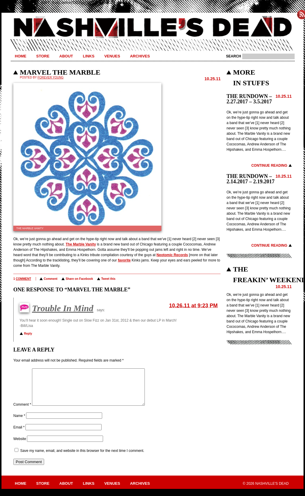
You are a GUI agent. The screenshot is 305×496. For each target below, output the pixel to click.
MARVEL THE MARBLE (60, 72)
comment (23, 278)
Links (88, 56)
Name (19, 423)
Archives (140, 56)
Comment (50, 278)
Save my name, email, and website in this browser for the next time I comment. (82, 458)
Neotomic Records (172, 255)
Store (42, 56)
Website (19, 446)
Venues (112, 56)
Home (20, 56)
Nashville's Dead (152, 27)
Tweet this (108, 278)
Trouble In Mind (62, 308)
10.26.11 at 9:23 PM (193, 306)
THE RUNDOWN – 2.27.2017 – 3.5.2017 (249, 99)
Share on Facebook (79, 278)
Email (19, 434)
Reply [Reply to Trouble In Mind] (28, 333)
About (66, 56)
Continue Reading (269, 165)
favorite (124, 260)
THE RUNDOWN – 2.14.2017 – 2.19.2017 (250, 178)
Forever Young (51, 77)
